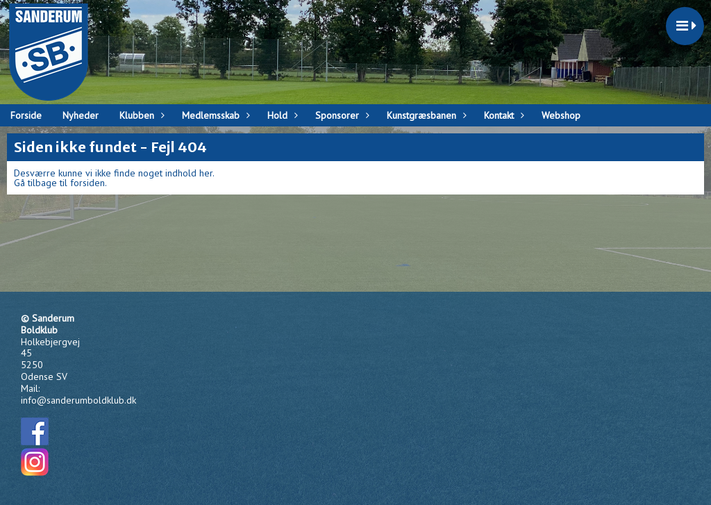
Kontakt (502, 115)
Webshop (561, 115)
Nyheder (80, 115)
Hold (280, 115)
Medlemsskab (214, 115)
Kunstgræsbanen (425, 115)
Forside (26, 115)
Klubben (140, 115)
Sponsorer (340, 115)
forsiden (87, 182)
